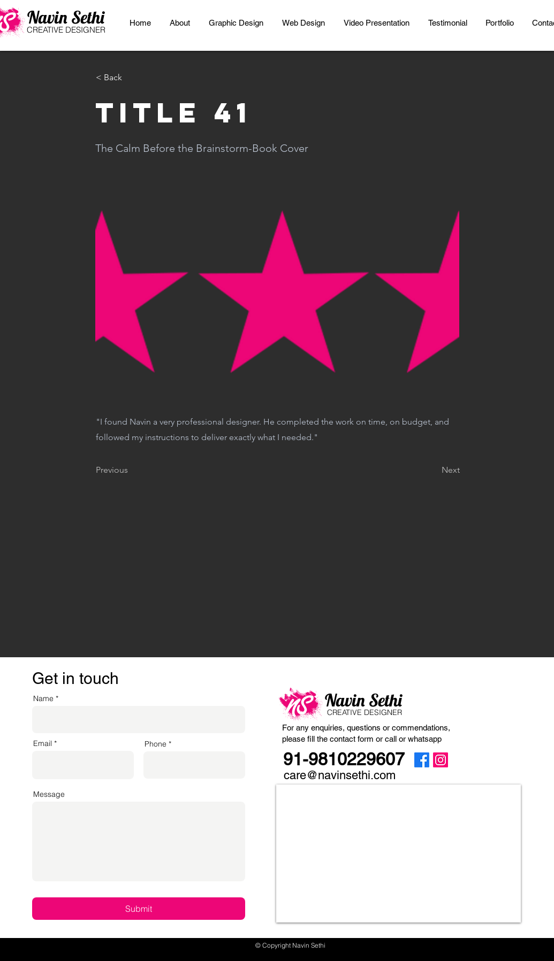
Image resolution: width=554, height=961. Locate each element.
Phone (155, 744)
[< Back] (131, 77)
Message (49, 794)
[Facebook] (421, 759)
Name (43, 698)
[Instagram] (440, 759)
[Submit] (138, 908)
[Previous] (131, 470)
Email (42, 743)
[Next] (433, 470)
